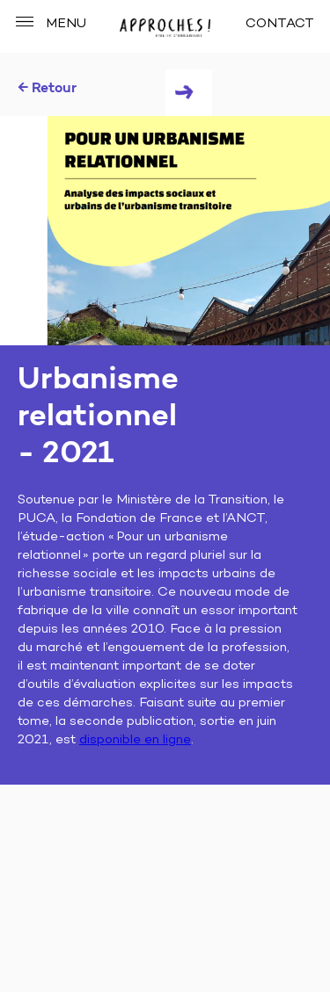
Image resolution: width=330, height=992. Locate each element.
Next (188, 92)
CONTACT (280, 24)
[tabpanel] (165, 230)
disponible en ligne (135, 740)
